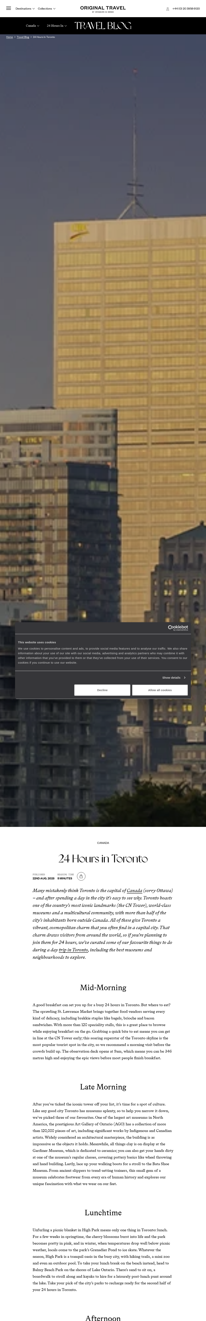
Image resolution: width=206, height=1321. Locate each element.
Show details (171, 677)
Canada (103, 843)
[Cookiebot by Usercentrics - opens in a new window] (171, 628)
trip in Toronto (73, 950)
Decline (102, 690)
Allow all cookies (160, 690)
